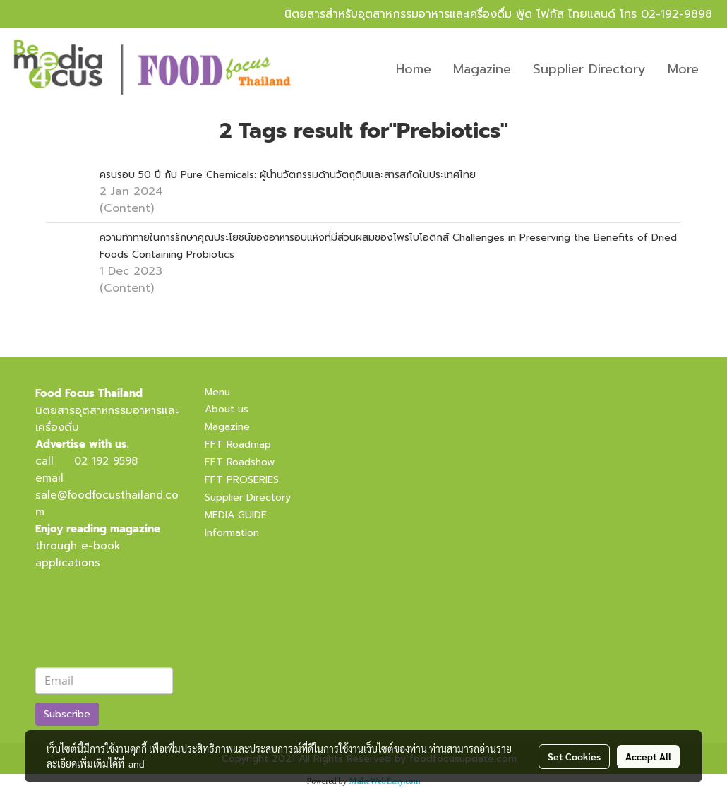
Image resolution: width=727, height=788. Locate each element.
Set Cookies (574, 756)
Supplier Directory (589, 69)
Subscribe (67, 714)
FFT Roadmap (238, 444)
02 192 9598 (106, 461)
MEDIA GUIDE (236, 515)
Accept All (648, 756)
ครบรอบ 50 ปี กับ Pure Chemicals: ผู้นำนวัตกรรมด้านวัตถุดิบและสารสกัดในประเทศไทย (288, 174)
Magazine (482, 69)
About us (226, 409)
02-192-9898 (676, 14)
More (683, 69)
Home (413, 69)
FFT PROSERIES (242, 479)
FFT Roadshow (240, 462)
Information (232, 532)
